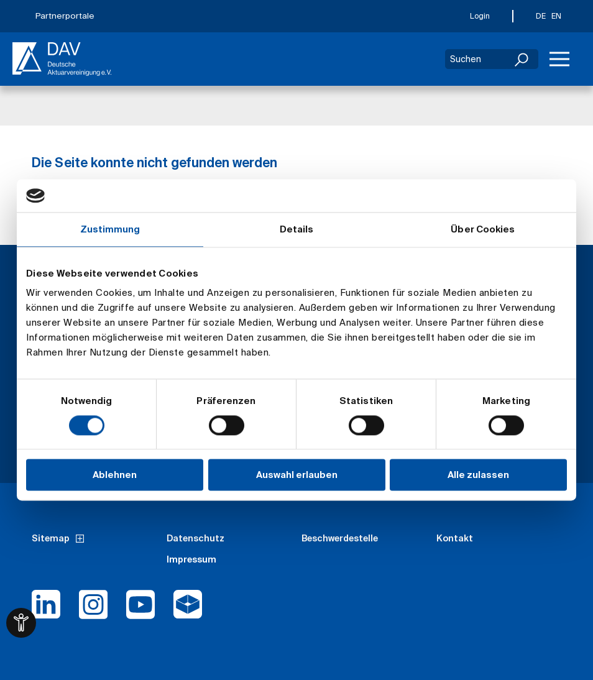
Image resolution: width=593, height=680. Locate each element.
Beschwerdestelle (339, 538)
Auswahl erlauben (297, 475)
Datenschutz (195, 538)
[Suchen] (522, 59)
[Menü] (559, 59)
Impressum (191, 559)
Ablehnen (115, 475)
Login (480, 16)
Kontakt (454, 538)
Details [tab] (297, 229)
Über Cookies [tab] (483, 229)
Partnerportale (64, 16)
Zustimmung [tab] (110, 229)
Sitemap (51, 538)
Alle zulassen (478, 475)
